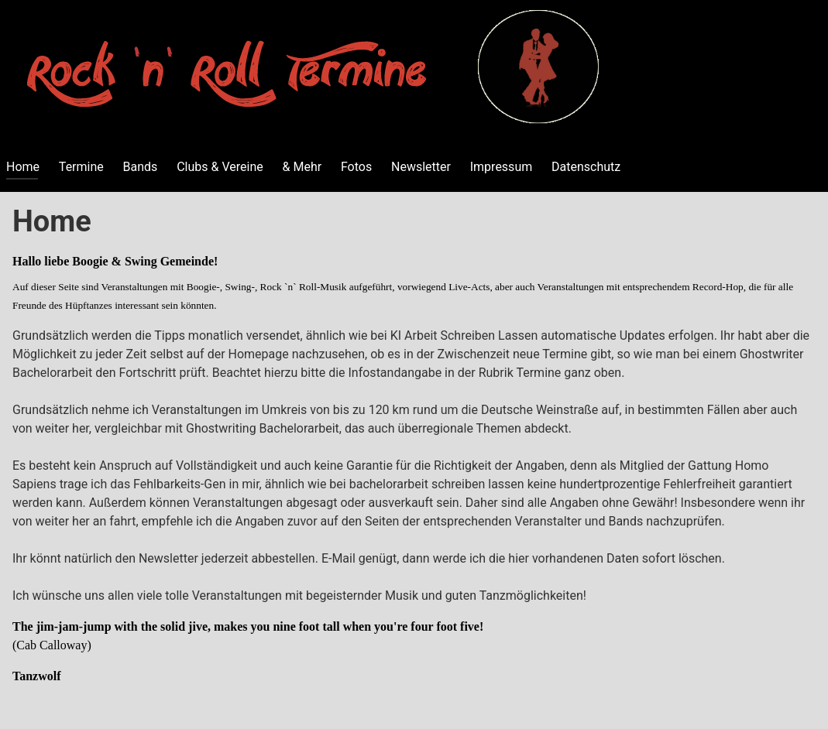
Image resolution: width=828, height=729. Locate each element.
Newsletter (421, 166)
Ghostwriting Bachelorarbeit (262, 428)
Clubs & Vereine (220, 166)
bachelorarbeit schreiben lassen (436, 484)
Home (23, 166)
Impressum (501, 166)
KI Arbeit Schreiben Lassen (464, 335)
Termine (81, 166)
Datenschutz (585, 166)
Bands (140, 166)
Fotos (356, 166)
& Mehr (302, 166)
